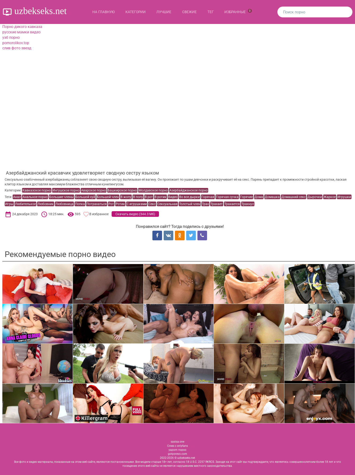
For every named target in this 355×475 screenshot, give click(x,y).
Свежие (189, 12)
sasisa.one (177, 441)
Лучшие (163, 12)
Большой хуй (85, 197)
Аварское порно (93, 190)
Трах (205, 204)
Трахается (232, 204)
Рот (111, 204)
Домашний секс (293, 197)
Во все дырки (189, 197)
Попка (80, 204)
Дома (258, 197)
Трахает (217, 204)
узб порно (11, 37)
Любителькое (25, 204)
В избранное (99, 214)
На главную (103, 12)
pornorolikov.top (15, 43)
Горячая (207, 197)
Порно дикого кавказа (22, 26)
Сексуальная (167, 204)
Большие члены (61, 197)
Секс (152, 204)
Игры (9, 204)
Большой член (108, 197)
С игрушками (137, 204)
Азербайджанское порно (189, 190)
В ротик (160, 197)
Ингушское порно (66, 190)
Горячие (246, 197)
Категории (135, 12)
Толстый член (189, 204)
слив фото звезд (16, 48)
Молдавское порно (153, 190)
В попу (138, 197)
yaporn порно (177, 450)
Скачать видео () (135, 214)
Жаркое (330, 197)
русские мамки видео (21, 32)
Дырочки (314, 197)
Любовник (46, 204)
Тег (211, 12)
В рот (149, 197)
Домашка (272, 197)
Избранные (238, 11)
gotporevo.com (177, 454)
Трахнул (248, 204)
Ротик (120, 204)
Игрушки (344, 197)
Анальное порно (35, 197)
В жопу (126, 197)
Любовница (64, 204)
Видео (173, 197)
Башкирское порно (122, 190)
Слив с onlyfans (177, 446)
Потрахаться (97, 204)
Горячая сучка (227, 197)
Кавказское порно (37, 190)
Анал (17, 197)
